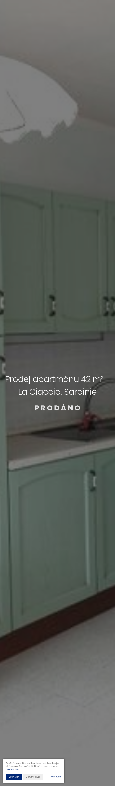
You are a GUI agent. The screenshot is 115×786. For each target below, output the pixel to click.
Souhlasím (14, 776)
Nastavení (56, 776)
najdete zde (12, 769)
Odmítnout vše (33, 776)
